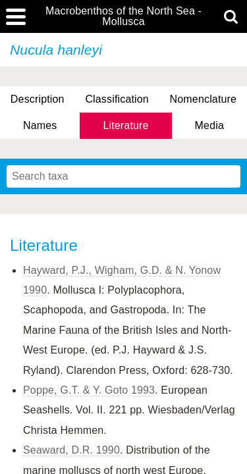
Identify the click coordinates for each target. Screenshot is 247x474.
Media (209, 125)
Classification (117, 99)
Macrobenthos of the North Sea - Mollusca (123, 16)
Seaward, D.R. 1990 (71, 450)
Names (40, 125)
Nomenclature (203, 99)
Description (38, 99)
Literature (125, 125)
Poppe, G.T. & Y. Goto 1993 (89, 390)
